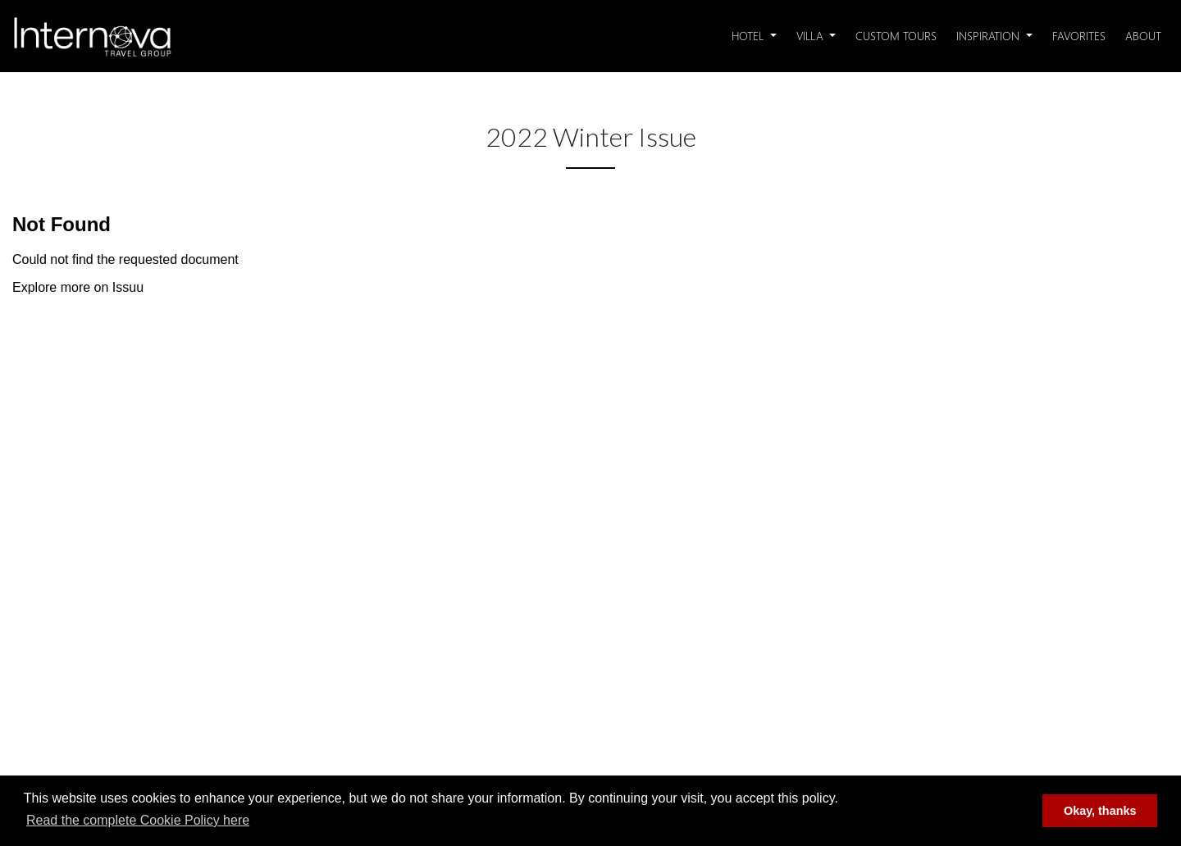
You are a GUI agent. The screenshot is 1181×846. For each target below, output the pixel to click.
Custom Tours (896, 35)
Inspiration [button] (989, 35)
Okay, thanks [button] (1100, 810)
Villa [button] (811, 35)
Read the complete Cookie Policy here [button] (137, 820)
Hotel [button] (749, 35)
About (1143, 35)
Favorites (1079, 35)
